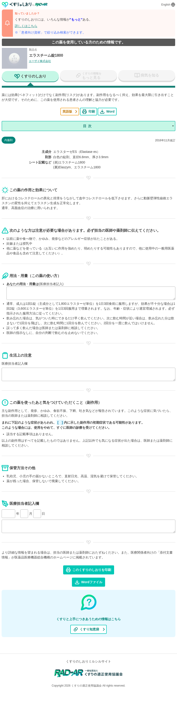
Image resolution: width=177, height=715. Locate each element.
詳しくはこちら (26, 26)
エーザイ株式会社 (40, 61)
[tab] (30, 76)
